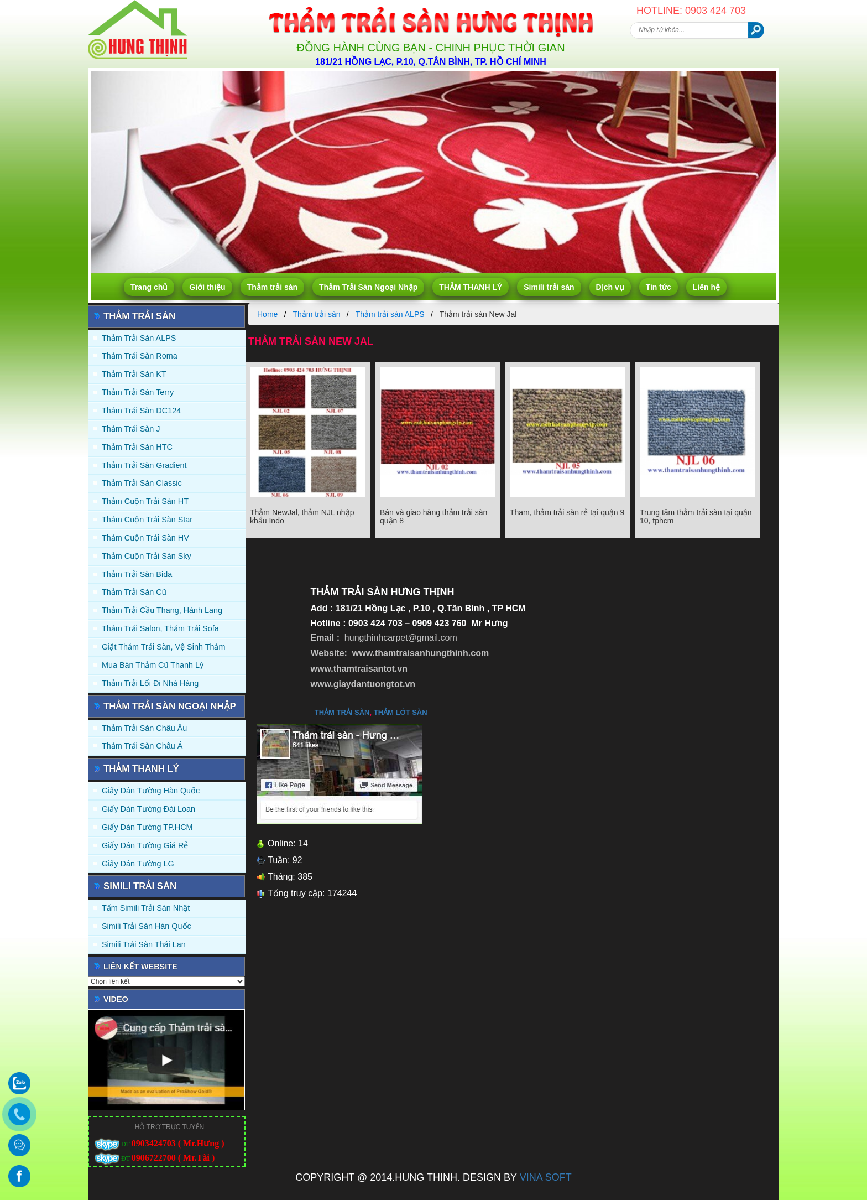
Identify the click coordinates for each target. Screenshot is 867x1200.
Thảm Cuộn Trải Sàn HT (145, 501)
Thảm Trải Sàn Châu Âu (144, 728)
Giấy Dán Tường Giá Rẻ (145, 845)
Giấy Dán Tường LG (138, 863)
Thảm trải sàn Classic (142, 483)
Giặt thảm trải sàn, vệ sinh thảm (163, 646)
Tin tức (658, 287)
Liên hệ (706, 287)
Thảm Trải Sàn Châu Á (142, 745)
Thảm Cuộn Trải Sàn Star (147, 519)
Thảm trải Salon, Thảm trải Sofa (160, 628)
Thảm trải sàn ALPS (139, 338)
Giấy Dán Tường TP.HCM (147, 827)
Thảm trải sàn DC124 (141, 410)
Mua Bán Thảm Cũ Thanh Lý (152, 665)
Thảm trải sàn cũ (134, 592)
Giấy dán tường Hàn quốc (151, 790)
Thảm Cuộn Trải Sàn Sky (146, 556)
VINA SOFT (546, 1177)
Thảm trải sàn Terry (138, 392)
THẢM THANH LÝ (470, 287)
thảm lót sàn (400, 712)
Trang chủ (149, 287)
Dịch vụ (610, 287)
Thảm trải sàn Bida (137, 574)
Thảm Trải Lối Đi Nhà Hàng (150, 683)
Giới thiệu (207, 287)
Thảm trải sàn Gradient (144, 465)
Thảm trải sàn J (131, 428)
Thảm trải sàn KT (134, 374)
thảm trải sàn (342, 712)
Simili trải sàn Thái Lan (144, 944)
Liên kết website (140, 966)
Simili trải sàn (549, 287)
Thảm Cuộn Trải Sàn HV (145, 537)
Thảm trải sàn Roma (139, 355)
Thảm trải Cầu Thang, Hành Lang (162, 610)
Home (267, 314)
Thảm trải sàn (272, 287)
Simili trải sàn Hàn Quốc (146, 926)
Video (115, 999)
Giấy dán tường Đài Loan (148, 808)
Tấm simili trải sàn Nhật (146, 907)
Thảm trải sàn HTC (137, 447)
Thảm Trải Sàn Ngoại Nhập (368, 287)
